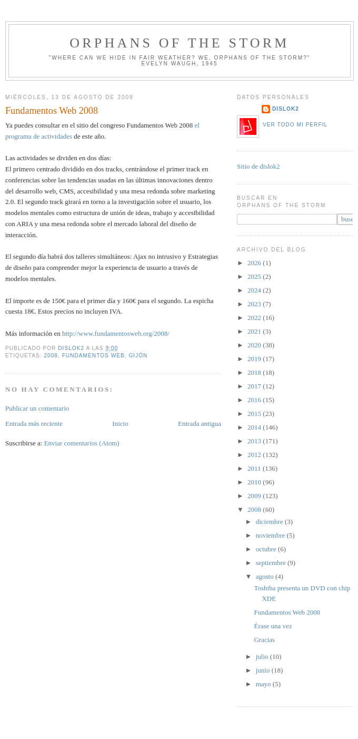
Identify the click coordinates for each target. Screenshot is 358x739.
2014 (255, 427)
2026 (255, 263)
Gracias (264, 640)
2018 (255, 372)
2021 (255, 331)
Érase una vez (273, 626)
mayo (264, 684)
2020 (255, 345)
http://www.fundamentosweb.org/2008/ (116, 333)
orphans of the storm (179, 43)
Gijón (137, 355)
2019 (255, 359)
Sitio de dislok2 (258, 166)
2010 (255, 482)
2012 (255, 455)
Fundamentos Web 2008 (287, 612)
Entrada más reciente (34, 423)
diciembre (270, 522)
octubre (267, 549)
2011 (255, 468)
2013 (255, 441)
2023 (255, 304)
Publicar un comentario (37, 408)
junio (264, 670)
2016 (255, 400)
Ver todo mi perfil (295, 125)
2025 (255, 276)
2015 (255, 413)
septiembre (271, 563)
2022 (255, 318)
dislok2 (72, 348)
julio (263, 656)
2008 (51, 355)
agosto (265, 576)
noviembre (271, 535)
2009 (255, 496)
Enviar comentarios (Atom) (82, 443)
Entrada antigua (199, 423)
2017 (255, 386)
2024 (255, 290)
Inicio (120, 423)
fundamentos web (93, 355)
